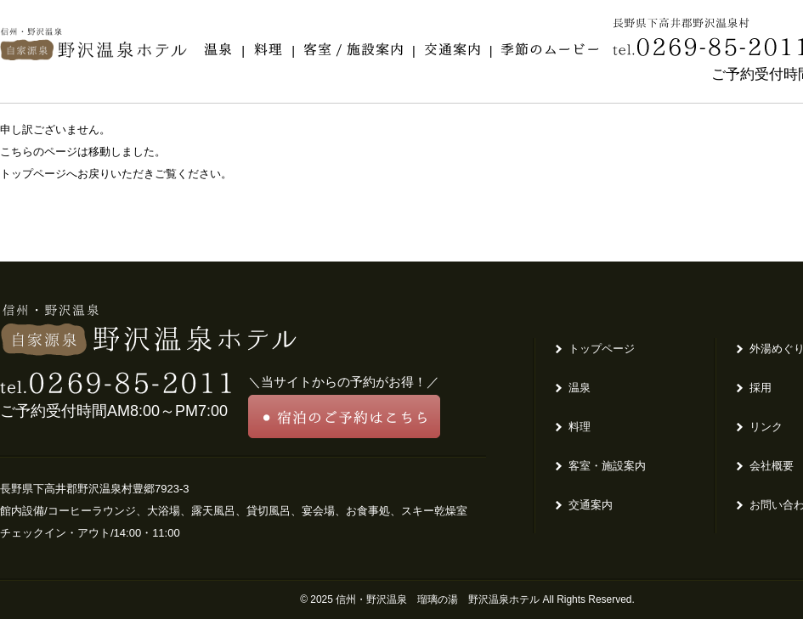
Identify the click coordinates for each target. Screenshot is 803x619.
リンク (766, 426)
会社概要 (771, 465)
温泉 (579, 387)
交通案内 (590, 504)
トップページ (601, 348)
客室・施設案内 (607, 465)
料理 (579, 426)
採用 (760, 387)
